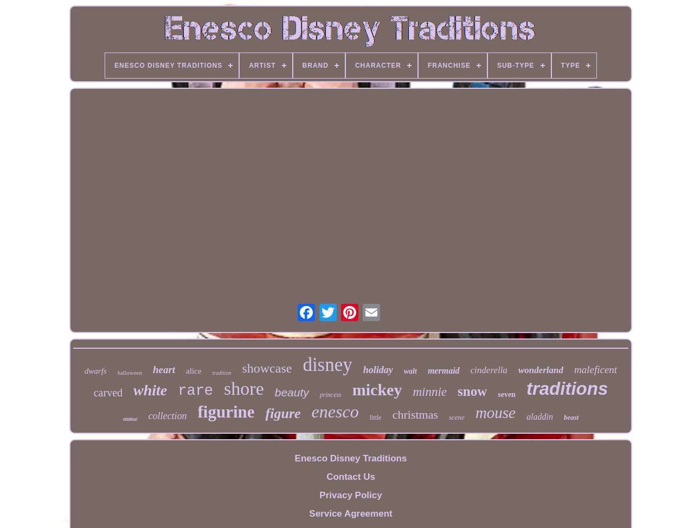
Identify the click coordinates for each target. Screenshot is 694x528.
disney (327, 364)
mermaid (444, 370)
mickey (377, 390)
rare (195, 391)
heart (164, 369)
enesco (335, 411)
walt (410, 371)
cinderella (489, 370)
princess (331, 395)
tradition (221, 373)
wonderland (540, 370)
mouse (495, 412)
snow (472, 391)
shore (244, 389)
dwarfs (96, 371)
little (376, 417)
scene (457, 417)
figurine (226, 411)
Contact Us (350, 477)
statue (130, 418)
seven (507, 394)
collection (168, 415)
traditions (567, 389)
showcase (267, 368)
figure (283, 413)
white (150, 390)
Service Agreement (350, 514)
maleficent (595, 369)
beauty (292, 392)
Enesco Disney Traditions (351, 458)
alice (193, 371)
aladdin (539, 416)
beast (571, 417)
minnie (430, 392)
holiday (378, 369)
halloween (130, 372)
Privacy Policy (350, 495)
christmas (415, 414)
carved (108, 393)
